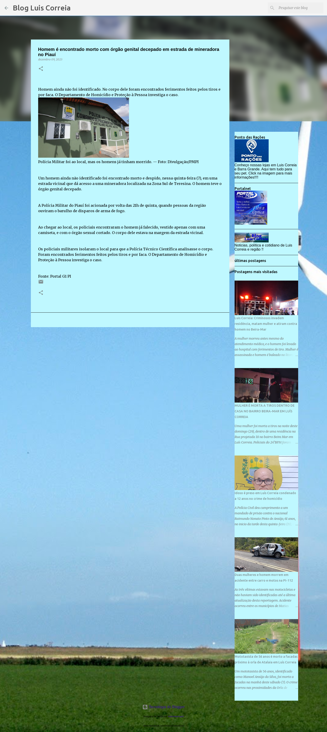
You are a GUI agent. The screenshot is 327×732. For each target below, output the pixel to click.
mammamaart (176, 716)
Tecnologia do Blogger (163, 707)
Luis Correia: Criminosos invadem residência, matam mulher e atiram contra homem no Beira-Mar (266, 323)
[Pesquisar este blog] (299, 7)
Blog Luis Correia (42, 8)
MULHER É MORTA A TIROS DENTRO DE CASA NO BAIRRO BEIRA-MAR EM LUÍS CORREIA (265, 411)
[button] (41, 69)
